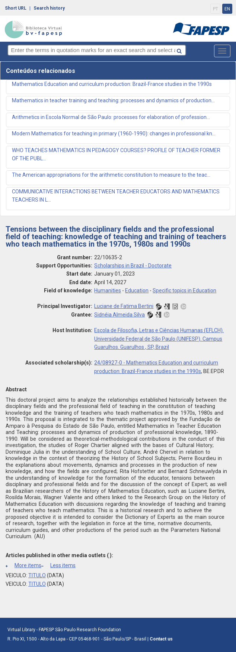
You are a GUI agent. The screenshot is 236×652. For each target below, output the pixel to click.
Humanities (107, 290)
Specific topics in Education (184, 290)
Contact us (161, 639)
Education (137, 290)
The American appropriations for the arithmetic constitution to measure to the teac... (111, 175)
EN (227, 9)
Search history (49, 8)
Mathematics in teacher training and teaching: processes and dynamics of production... (113, 100)
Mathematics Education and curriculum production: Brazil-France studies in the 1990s (112, 84)
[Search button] (197, 49)
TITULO (37, 575)
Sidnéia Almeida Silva (119, 315)
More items (23, 565)
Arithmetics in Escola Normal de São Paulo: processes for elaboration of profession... (111, 117)
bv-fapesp (33, 29)
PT (215, 9)
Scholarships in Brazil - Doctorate (133, 266)
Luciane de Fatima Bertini (123, 306)
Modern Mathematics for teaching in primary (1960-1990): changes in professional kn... (114, 133)
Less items (58, 565)
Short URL (15, 8)
